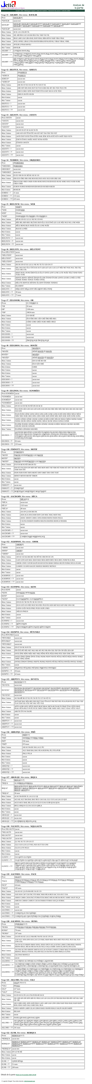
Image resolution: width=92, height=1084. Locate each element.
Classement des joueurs (54, 10)
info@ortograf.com (29, 1081)
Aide (22, 10)
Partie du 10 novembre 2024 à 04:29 (26, 1075)
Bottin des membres (42, 10)
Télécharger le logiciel (30, 10)
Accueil (17, 10)
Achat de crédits (66, 10)
